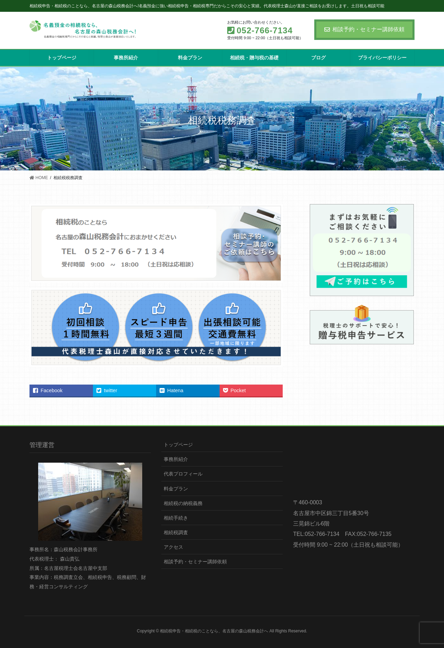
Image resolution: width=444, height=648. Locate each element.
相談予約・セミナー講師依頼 (364, 29)
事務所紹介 (176, 459)
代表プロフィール (183, 474)
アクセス (173, 547)
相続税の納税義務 (183, 503)
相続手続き (176, 518)
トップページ (178, 444)
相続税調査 (176, 532)
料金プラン (176, 488)
